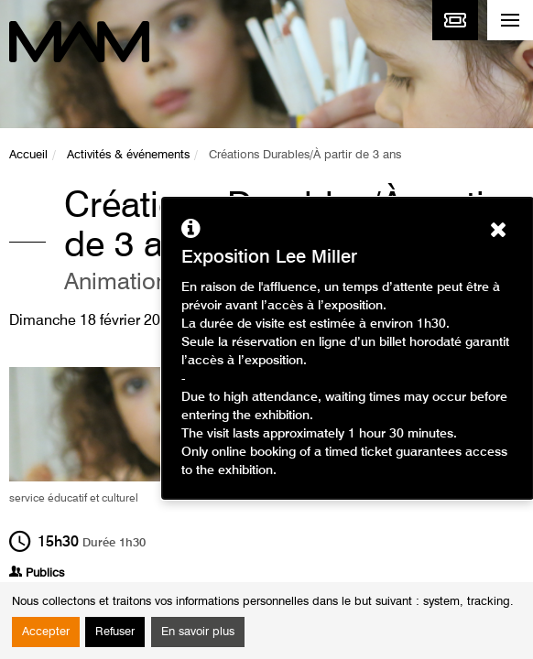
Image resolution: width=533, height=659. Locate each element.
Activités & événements (128, 155)
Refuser (115, 632)
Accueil (28, 155)
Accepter (46, 632)
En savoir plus (197, 632)
